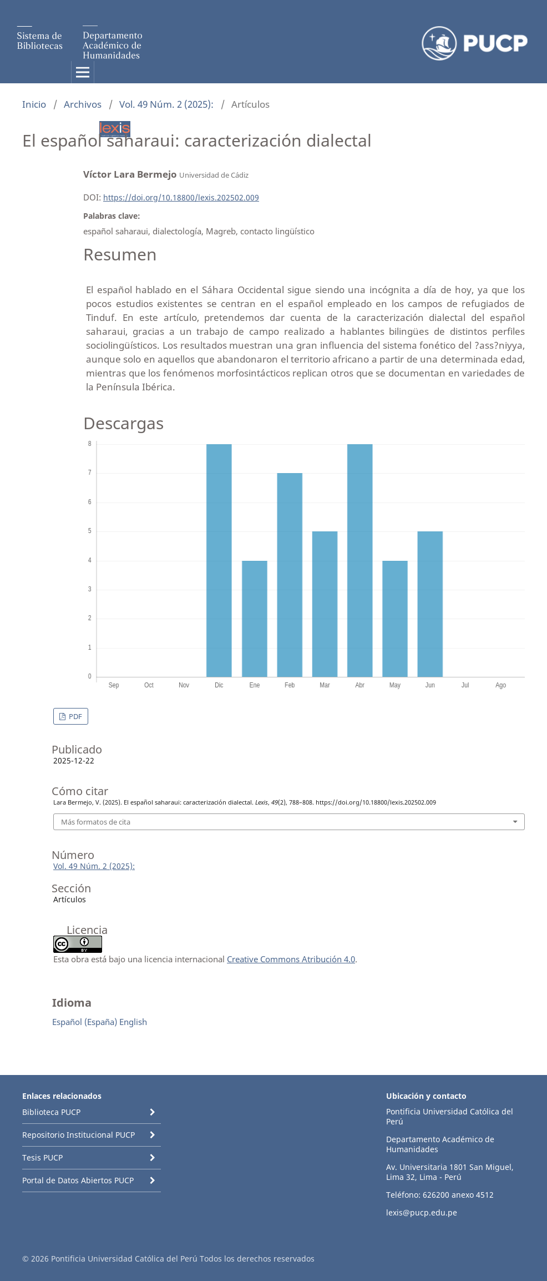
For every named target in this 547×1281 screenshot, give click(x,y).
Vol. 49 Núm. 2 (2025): (166, 104)
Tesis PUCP (42, 1157)
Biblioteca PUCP (51, 1112)
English (133, 1021)
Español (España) (84, 1021)
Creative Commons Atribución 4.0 (291, 958)
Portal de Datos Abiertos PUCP (78, 1180)
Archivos (83, 104)
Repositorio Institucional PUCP (78, 1134)
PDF (74, 716)
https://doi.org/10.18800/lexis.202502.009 (181, 197)
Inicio (34, 104)
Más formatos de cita (95, 822)
